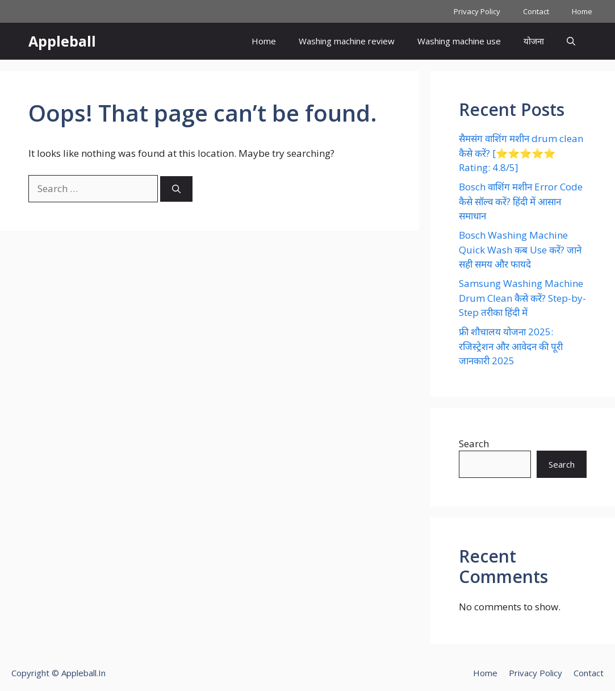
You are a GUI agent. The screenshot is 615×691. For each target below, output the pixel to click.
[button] (571, 41)
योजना (534, 41)
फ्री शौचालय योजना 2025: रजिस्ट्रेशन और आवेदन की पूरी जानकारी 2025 (511, 346)
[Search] (176, 189)
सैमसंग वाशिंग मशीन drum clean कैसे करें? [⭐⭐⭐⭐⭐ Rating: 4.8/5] (521, 153)
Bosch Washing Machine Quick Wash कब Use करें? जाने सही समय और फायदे (520, 249)
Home (582, 11)
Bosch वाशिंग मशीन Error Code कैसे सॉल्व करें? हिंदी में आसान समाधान (521, 201)
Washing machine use (459, 41)
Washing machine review (347, 41)
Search (474, 443)
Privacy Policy (477, 11)
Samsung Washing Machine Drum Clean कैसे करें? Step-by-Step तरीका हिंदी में (522, 298)
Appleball (62, 41)
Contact (536, 11)
